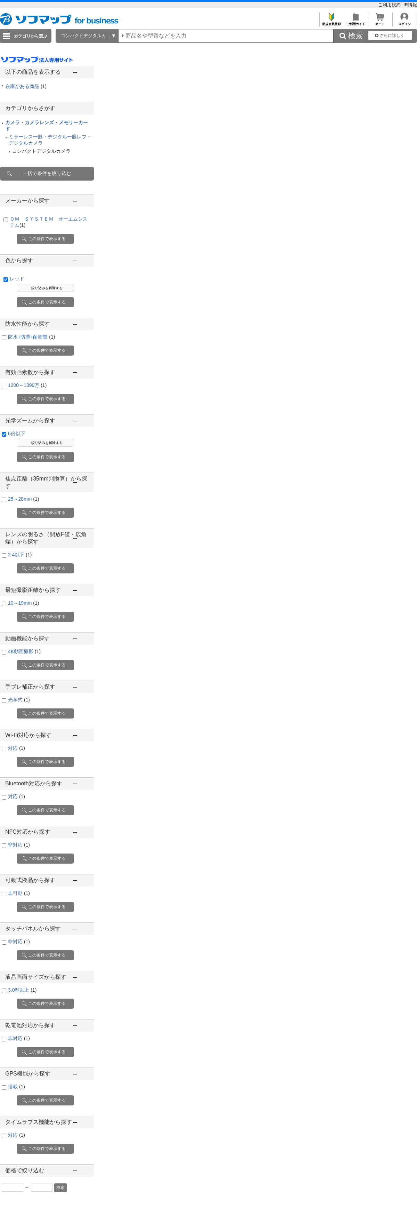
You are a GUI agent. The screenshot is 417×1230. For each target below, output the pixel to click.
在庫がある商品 (26, 86)
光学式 (19, 700)
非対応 (19, 845)
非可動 (19, 893)
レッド (17, 278)
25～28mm (23, 499)
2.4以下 (20, 554)
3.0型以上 (22, 990)
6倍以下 (16, 433)
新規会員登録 (331, 22)
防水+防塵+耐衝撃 (31, 337)
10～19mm (23, 603)
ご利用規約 (390, 4)
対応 (16, 748)
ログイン (404, 22)
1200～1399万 (27, 385)
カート (380, 22)
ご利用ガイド (355, 22)
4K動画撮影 (24, 651)
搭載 (16, 1086)
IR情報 (410, 4)
